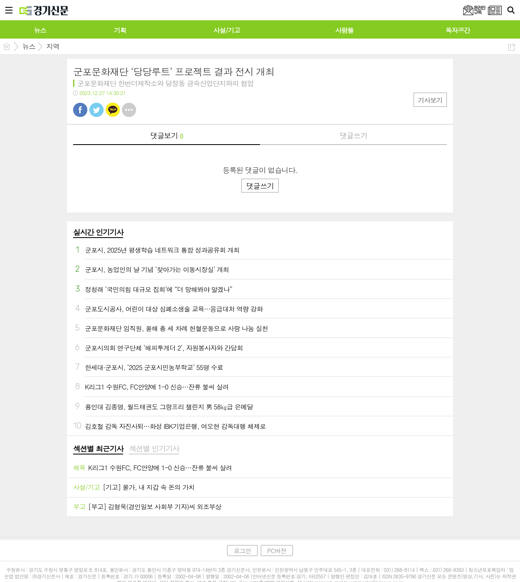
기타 (129, 110)
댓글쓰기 (353, 135)
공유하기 (511, 47)
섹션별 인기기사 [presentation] (154, 449)
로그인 (242, 550)
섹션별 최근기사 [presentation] (98, 449)
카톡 (113, 110)
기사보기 (430, 100)
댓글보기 (166, 135)
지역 (52, 46)
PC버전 (276, 550)
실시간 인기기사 (98, 232)
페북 (80, 110)
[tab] (98, 449)
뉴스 (28, 46)
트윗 (96, 110)
